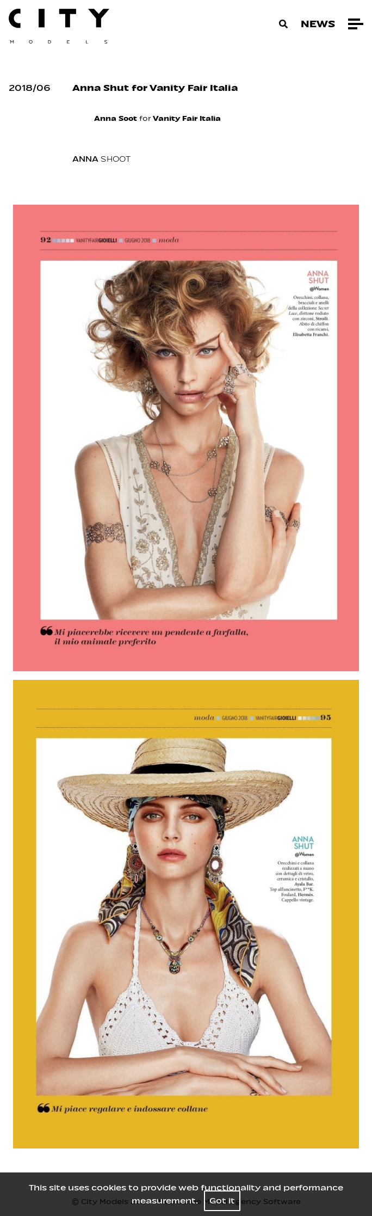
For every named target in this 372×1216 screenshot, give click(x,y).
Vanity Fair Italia (187, 118)
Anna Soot (115, 118)
